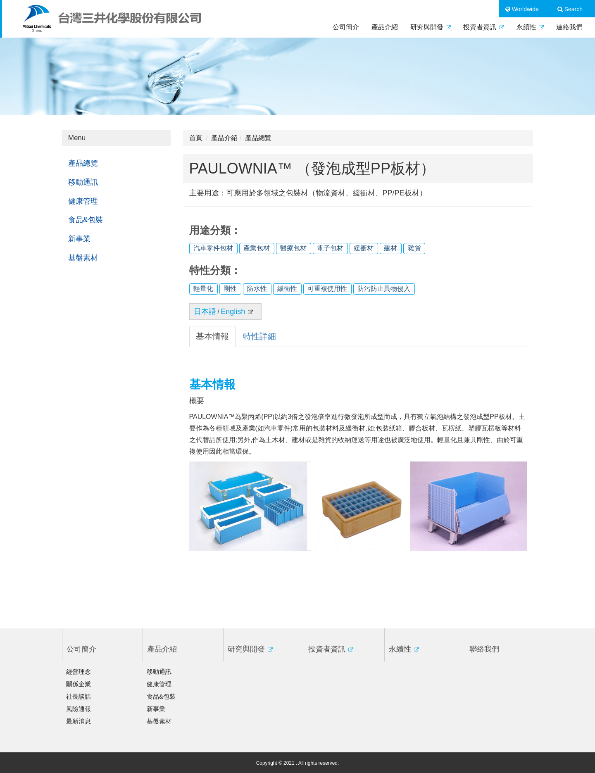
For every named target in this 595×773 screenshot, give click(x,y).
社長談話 (78, 696)
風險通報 (78, 708)
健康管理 (83, 201)
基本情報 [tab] (212, 336)
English (237, 311)
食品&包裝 (85, 220)
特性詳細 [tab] (259, 336)
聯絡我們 (484, 649)
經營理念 (78, 671)
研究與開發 (430, 27)
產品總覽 (83, 163)
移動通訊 (83, 182)
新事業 (79, 239)
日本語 (205, 311)
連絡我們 (569, 27)
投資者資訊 (483, 27)
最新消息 (78, 721)
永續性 (530, 27)
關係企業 (78, 683)
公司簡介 (346, 27)
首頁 (195, 137)
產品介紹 (384, 27)
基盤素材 (83, 258)
